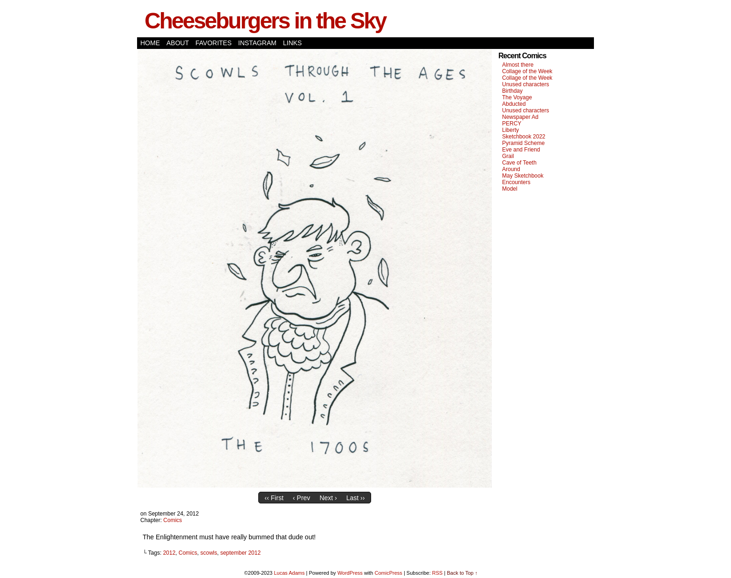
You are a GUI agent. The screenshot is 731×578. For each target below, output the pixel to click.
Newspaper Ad (520, 117)
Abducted (514, 104)
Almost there (517, 65)
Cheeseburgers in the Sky (265, 20)
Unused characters (525, 84)
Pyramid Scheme (523, 143)
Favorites (213, 43)
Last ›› (355, 498)
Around (511, 169)
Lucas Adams (289, 573)
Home (150, 43)
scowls (208, 553)
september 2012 (240, 553)
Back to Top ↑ (462, 573)
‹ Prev (301, 498)
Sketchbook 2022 (523, 136)
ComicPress (388, 573)
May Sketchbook (523, 175)
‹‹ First (274, 498)
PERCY (511, 123)
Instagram (257, 43)
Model (509, 189)
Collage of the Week (527, 71)
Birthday (512, 91)
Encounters (516, 182)
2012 (169, 553)
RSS (437, 573)
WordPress (350, 573)
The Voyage (517, 97)
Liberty (510, 130)
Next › (328, 498)
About (177, 43)
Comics (172, 520)
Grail (508, 156)
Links (292, 43)
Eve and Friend (521, 149)
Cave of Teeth (519, 162)
